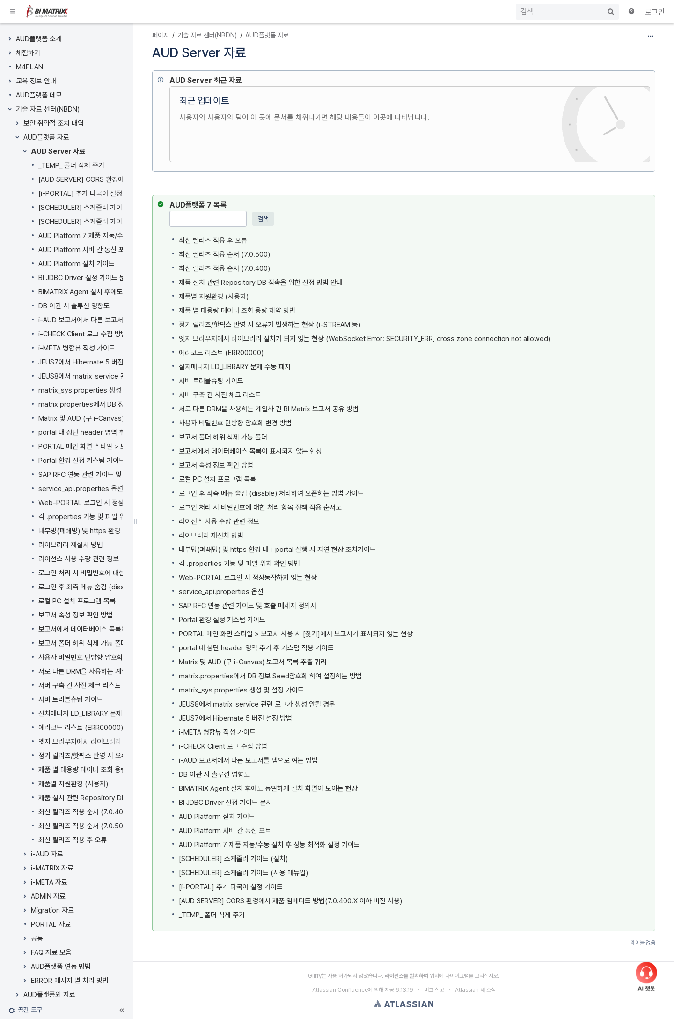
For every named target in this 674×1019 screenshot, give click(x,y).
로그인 (655, 11)
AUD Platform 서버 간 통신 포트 (84, 249)
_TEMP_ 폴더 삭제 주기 (71, 165)
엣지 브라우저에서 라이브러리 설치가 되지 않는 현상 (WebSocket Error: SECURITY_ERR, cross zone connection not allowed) (364, 339)
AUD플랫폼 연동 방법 (61, 966)
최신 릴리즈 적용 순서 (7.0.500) (84, 826)
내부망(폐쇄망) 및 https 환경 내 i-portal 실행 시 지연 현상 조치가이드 (277, 549)
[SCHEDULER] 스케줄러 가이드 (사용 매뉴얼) (103, 207)
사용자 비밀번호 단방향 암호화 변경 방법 (94, 657)
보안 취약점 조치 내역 (53, 123)
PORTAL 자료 (51, 924)
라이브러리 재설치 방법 (70, 545)
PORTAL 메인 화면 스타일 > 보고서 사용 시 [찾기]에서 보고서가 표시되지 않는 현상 (296, 634)
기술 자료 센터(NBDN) (48, 109)
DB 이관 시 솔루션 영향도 (74, 306)
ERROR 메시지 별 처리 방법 (70, 980)
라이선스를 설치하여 (406, 976)
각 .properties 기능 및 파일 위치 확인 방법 (99, 517)
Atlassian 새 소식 (475, 990)
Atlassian (403, 1003)
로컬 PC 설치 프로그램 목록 (77, 601)
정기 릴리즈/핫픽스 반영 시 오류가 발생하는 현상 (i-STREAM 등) (269, 324)
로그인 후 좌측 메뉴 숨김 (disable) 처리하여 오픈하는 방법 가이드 (271, 493)
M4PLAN (29, 67)
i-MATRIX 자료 (52, 868)
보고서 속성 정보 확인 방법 (75, 615)
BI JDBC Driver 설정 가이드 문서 (85, 278)
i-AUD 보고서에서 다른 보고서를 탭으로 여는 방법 (107, 320)
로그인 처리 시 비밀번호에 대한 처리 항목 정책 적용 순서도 (119, 573)
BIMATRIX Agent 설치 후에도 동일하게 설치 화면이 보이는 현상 (268, 788)
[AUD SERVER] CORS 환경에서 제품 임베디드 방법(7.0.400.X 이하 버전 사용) (290, 901)
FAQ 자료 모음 (51, 952)
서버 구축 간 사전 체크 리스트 (79, 685)
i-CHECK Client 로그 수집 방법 (82, 334)
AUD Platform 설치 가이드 (76, 264)
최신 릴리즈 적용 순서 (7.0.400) (84, 812)
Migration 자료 (52, 910)
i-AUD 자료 (47, 854)
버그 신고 (434, 990)
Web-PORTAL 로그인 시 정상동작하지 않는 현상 (107, 502)
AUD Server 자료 (58, 151)
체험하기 (28, 53)
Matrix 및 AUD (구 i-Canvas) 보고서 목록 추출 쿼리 (112, 418)
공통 (37, 938)
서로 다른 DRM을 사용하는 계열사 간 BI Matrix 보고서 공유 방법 (269, 409)
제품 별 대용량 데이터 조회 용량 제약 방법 (96, 770)
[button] (13, 11)
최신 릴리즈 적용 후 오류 (72, 840)
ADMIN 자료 (48, 896)
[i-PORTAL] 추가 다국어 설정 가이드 (90, 193)
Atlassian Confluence (340, 990)
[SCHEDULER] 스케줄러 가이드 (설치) (92, 221)
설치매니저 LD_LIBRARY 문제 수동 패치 (94, 713)
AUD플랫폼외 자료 (49, 994)
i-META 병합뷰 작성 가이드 (76, 348)
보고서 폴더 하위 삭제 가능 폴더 (82, 643)
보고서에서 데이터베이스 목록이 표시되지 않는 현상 (110, 629)
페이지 (160, 35)
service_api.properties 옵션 (80, 488)
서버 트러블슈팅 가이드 (70, 699)
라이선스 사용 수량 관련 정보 (78, 559)
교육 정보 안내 (36, 81)
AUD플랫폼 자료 (46, 137)
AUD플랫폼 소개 (39, 39)
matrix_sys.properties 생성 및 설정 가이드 (100, 390)
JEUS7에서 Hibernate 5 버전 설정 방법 (95, 362)
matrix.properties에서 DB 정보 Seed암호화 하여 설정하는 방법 (270, 676)
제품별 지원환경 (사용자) (73, 784)
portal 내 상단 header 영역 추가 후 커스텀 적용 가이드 (115, 432)
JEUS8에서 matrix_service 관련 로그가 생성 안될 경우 (116, 376)
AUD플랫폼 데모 (39, 95)
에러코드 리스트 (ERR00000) (80, 727)
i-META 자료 (49, 882)
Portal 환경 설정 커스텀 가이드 (81, 460)
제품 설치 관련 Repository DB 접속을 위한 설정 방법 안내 (120, 798)
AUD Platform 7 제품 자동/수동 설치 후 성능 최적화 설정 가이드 (269, 844)
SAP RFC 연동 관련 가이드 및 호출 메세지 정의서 (107, 474)
